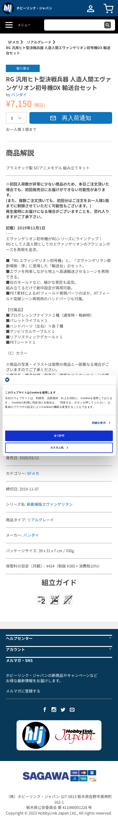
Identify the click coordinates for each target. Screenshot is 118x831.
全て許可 (59, 435)
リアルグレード (39, 41)
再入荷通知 (70, 118)
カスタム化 (59, 447)
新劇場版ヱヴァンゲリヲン (50, 504)
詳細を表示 (99, 422)
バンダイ (19, 94)
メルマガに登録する (23, 691)
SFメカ (13, 41)
